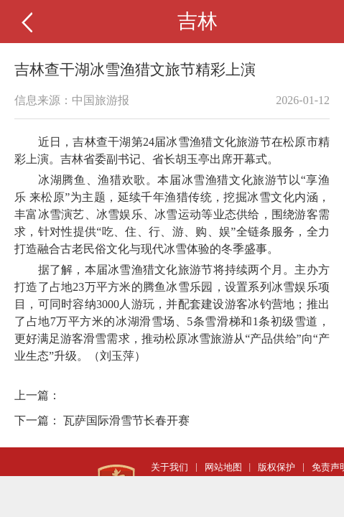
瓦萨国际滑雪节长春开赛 (126, 420)
